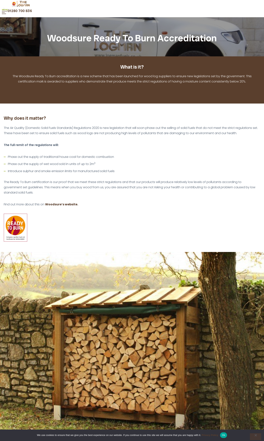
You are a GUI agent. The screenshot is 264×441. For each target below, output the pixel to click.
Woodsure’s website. (61, 206)
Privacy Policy (210, 435)
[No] (255, 436)
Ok (223, 435)
